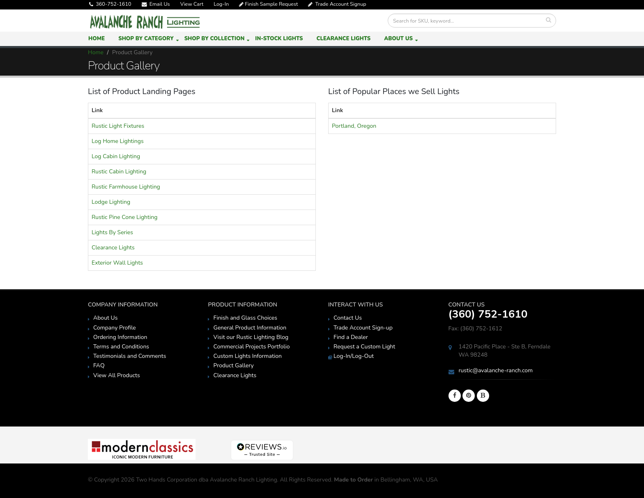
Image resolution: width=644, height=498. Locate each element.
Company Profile (114, 328)
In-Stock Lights (279, 38)
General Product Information (249, 328)
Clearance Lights (343, 38)
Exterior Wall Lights (117, 263)
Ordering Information (120, 337)
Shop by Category (145, 38)
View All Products (116, 375)
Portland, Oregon (354, 126)
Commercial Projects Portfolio (251, 346)
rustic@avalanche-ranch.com (496, 370)
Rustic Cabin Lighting (119, 171)
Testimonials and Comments (129, 356)
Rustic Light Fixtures (118, 126)
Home (96, 38)
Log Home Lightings (118, 141)
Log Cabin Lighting (116, 156)
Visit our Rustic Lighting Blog (250, 337)
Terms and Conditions (121, 346)
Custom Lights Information (247, 356)
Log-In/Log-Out (354, 356)
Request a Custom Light (364, 346)
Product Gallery (233, 365)
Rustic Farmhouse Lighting (126, 187)
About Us (398, 38)
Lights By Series (112, 232)
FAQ (99, 365)
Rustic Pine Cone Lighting (124, 217)
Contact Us (348, 318)
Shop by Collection (214, 38)
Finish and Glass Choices (245, 318)
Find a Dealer (351, 337)
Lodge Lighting (111, 202)
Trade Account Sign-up (363, 328)
